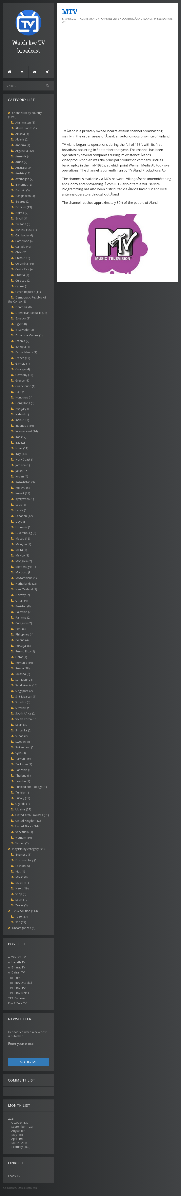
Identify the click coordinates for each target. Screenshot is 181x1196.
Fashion (22, 866)
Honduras (23, 397)
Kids (20, 871)
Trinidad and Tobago (31, 787)
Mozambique (26, 578)
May (14, 1135)
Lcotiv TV (14, 1176)
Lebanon (24, 516)
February (17, 1147)
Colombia (24, 263)
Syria (20, 753)
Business (23, 854)
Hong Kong (24, 403)
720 (20, 922)
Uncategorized (23, 928)
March (15, 1143)
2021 (28, 1133)
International (26, 431)
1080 (21, 916)
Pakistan (23, 606)
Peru (20, 629)
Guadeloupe (25, 386)
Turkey (22, 798)
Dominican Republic (31, 313)
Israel (21, 448)
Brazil (21, 218)
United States (27, 826)
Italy (21, 454)
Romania (24, 663)
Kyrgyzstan (24, 499)
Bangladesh (25, 196)
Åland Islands (26, 128)
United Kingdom (28, 821)
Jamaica (22, 465)
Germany (24, 375)
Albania (22, 134)
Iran (20, 437)
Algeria (21, 139)
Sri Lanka (23, 730)
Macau (22, 538)
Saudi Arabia (26, 685)
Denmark (23, 307)
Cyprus (21, 286)
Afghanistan (25, 122)
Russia (22, 668)
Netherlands (26, 584)
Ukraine (23, 809)
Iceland (22, 414)
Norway (22, 595)
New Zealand (26, 589)
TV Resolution (25, 911)
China (22, 258)
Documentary (26, 860)
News (22, 888)
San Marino (25, 679)
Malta (21, 550)
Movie (21, 877)
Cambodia (24, 235)
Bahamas (23, 184)
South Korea (26, 719)
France (22, 358)
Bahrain (22, 190)
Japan (21, 471)
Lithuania (23, 527)
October (16, 1122)
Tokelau (22, 781)
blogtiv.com (31, 1188)
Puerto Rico (25, 651)
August (15, 1131)
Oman (21, 600)
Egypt (21, 324)
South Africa (25, 713)
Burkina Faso (26, 230)
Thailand (23, 775)
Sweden (22, 742)
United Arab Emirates (32, 815)
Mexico (22, 555)
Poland (22, 640)
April (14, 1139)
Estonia (22, 341)
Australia (24, 168)
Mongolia (23, 561)
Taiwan (23, 758)
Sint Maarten (25, 696)
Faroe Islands (26, 352)
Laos (20, 504)
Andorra (22, 145)
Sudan (21, 736)
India (22, 420)
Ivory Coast (25, 459)
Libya (20, 521)
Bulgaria (22, 224)
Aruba (21, 162)
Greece (23, 380)
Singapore (24, 691)
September (18, 1126)
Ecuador (22, 318)
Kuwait (22, 493)
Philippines (24, 634)
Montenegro (25, 567)
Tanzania (23, 770)
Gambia (22, 363)
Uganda (22, 804)
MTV (70, 11)
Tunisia (22, 792)
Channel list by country (117, 18)
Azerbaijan (24, 179)
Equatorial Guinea (29, 335)
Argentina (24, 151)
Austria (22, 173)
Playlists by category (28, 849)
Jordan (21, 476)
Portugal (23, 646)
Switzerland (25, 747)
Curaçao (23, 280)
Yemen (22, 843)
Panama (23, 617)
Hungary (23, 409)
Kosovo (22, 488)
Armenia (23, 156)
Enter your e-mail (21, 1043)
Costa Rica (24, 269)
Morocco (23, 572)
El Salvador (24, 330)
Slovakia (22, 702)
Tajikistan (23, 764)
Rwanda (22, 674)
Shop (20, 894)
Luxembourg (25, 533)
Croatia (22, 275)
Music (22, 883)
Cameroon (24, 241)
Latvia (21, 510)
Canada (23, 247)
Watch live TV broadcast (28, 32)
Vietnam (23, 837)
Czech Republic (28, 292)
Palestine (23, 612)
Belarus (22, 201)
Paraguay (23, 623)
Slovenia (23, 708)
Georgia (22, 369)
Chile (21, 252)
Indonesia (24, 425)
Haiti (20, 392)
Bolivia (21, 213)
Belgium (23, 207)
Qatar (21, 657)
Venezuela (24, 832)
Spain (21, 725)
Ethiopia (22, 346)
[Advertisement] (117, 125)
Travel (21, 905)
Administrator (89, 18)
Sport (21, 900)
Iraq (20, 442)
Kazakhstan (25, 482)
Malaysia (23, 544)
